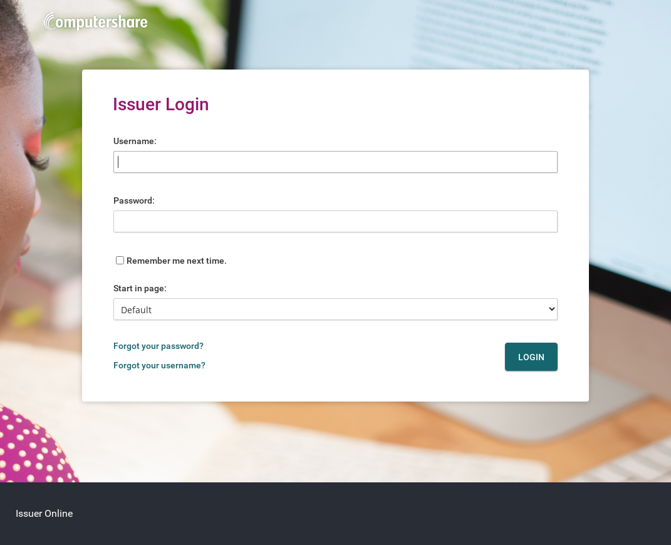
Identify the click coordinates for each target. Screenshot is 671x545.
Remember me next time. (177, 261)
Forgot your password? (158, 346)
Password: (134, 200)
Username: (135, 141)
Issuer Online (44, 513)
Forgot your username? (159, 365)
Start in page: (140, 288)
